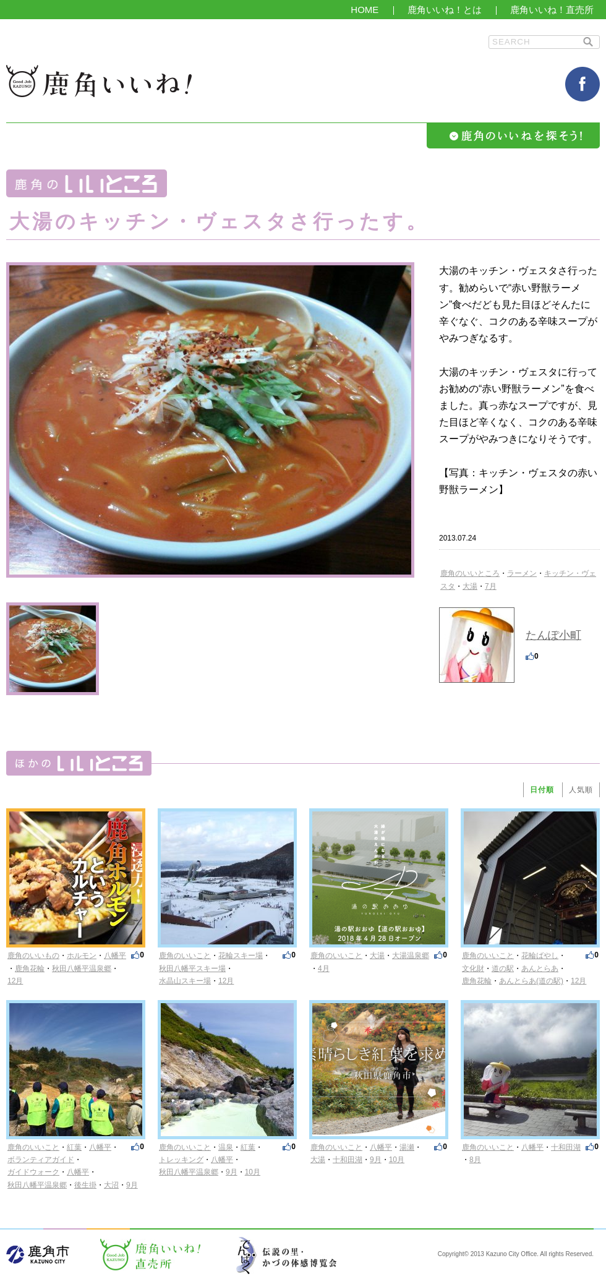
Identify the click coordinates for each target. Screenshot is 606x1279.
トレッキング (181, 1159)
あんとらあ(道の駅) (531, 981)
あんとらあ (539, 968)
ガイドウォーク (33, 1172)
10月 (252, 1172)
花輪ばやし (539, 955)
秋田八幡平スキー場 (192, 968)
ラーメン (522, 573)
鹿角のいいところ (470, 573)
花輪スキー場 (240, 955)
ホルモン (81, 955)
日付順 (542, 789)
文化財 (473, 968)
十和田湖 (347, 1159)
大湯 (470, 586)
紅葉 (74, 1147)
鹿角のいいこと (185, 955)
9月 (132, 1185)
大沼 (111, 1185)
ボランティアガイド (40, 1159)
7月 (491, 586)
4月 (324, 968)
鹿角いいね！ (99, 81)
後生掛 (85, 1185)
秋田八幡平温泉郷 (81, 968)
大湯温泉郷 (410, 955)
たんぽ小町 (553, 635)
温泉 (225, 1147)
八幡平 (115, 955)
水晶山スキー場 (185, 981)
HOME (364, 9)
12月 (15, 981)
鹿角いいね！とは (445, 9)
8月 (475, 1159)
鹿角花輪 (30, 968)
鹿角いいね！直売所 (552, 9)
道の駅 (503, 968)
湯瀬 (406, 1147)
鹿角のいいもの (33, 955)
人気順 (581, 789)
